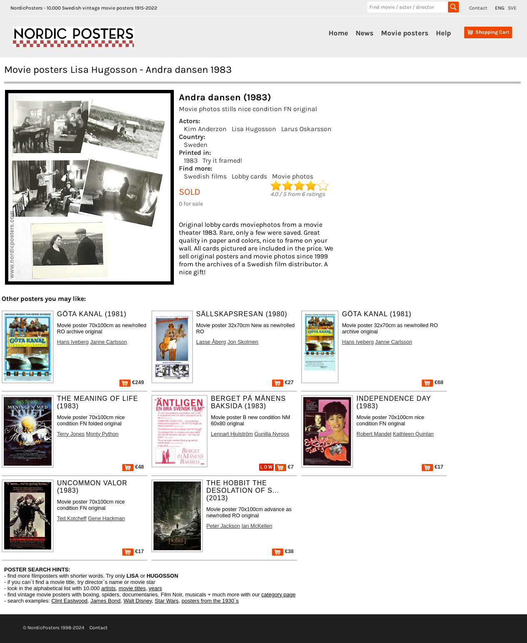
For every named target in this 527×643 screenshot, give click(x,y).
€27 (283, 382)
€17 (432, 467)
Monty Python (102, 434)
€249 (131, 382)
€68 (432, 382)
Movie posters (404, 33)
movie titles (132, 588)
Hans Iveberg (73, 342)
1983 (191, 160)
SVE (512, 8)
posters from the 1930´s (210, 601)
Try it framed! (222, 160)
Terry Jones (70, 434)
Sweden (196, 145)
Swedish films (205, 176)
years (155, 588)
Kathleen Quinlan (413, 434)
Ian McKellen (257, 526)
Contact (478, 8)
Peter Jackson (223, 526)
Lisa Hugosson (254, 129)
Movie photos (292, 176)
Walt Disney (138, 601)
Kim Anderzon (205, 129)
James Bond (105, 601)
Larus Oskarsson (306, 129)
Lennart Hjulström (232, 434)
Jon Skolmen (243, 342)
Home (338, 33)
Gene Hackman (106, 518)
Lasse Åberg (211, 342)
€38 (283, 551)
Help (443, 33)
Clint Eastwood (69, 601)
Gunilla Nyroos (272, 434)
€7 (284, 467)
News (365, 33)
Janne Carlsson (108, 342)
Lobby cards (249, 176)
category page (278, 594)
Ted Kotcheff (72, 518)
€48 (133, 467)
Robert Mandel (373, 434)
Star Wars (166, 601)
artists (108, 588)
